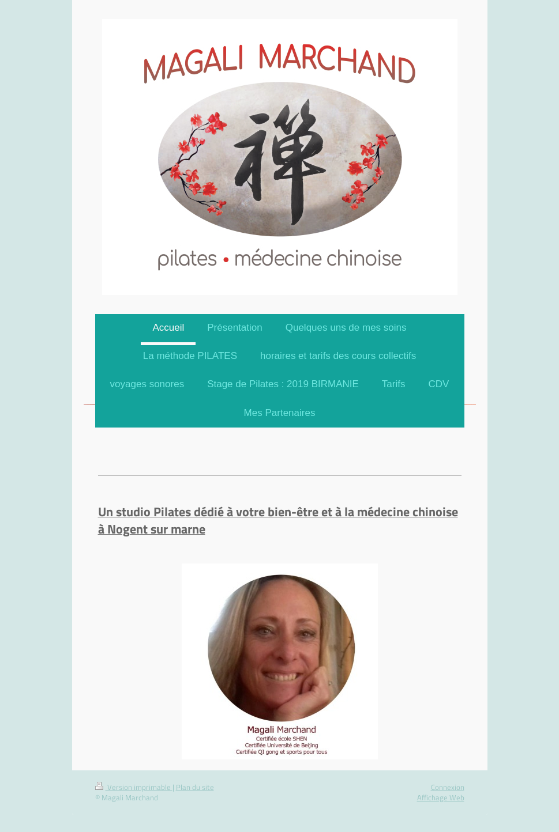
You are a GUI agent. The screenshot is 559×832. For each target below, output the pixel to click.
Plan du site (195, 787)
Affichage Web (440, 797)
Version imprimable (133, 787)
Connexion (447, 787)
